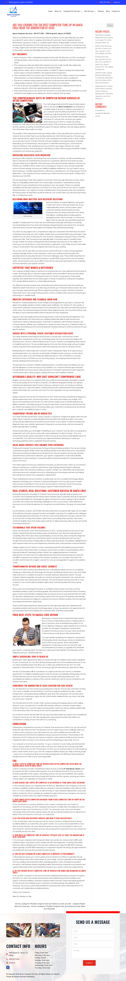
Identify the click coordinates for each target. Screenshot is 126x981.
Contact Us (116, 11)
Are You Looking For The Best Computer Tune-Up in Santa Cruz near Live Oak (43, 904)
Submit (89, 963)
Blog (107, 11)
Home (50, 11)
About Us (58, 11)
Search (110, 25)
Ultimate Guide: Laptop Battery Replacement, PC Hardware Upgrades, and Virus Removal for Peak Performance (104, 78)
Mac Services (89, 11)
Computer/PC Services (71, 11)
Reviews (101, 11)
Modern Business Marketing (24, 977)
